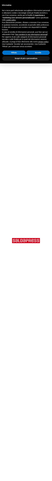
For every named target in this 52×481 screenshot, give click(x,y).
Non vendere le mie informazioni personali (31, 34)
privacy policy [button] (43, 42)
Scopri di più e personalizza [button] (26, 58)
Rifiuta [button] (14, 53)
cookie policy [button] (11, 20)
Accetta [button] (38, 53)
